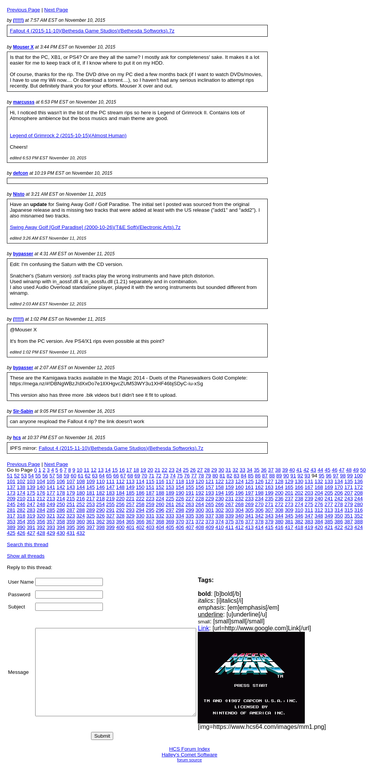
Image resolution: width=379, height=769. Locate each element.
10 (79, 470)
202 (299, 493)
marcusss (23, 102)
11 (86, 470)
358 (61, 521)
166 (299, 487)
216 (80, 498)
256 (120, 504)
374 (219, 521)
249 (51, 504)
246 (21, 504)
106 (61, 481)
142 (61, 487)
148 (120, 487)
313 (329, 510)
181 (90, 493)
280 (358, 504)
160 (239, 487)
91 (293, 476)
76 (187, 476)
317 (11, 516)
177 (51, 493)
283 (31, 510)
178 (61, 493)
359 (71, 521)
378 (259, 521)
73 (166, 476)
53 (24, 476)
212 (41, 498)
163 (269, 487)
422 (338, 527)
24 (179, 470)
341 (249, 516)
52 (17, 476)
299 (189, 510)
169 (329, 487)
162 (259, 487)
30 (221, 470)
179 (71, 493)
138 (21, 487)
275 (309, 504)
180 (80, 493)
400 (120, 527)
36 (264, 470)
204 (319, 493)
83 (236, 476)
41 (299, 470)
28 (207, 470)
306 (259, 510)
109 (90, 481)
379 (269, 521)
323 (71, 516)
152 (160, 487)
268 (239, 504)
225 (170, 498)
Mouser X (23, 47)
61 (80, 476)
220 (120, 498)
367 (150, 521)
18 (136, 470)
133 (329, 481)
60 (73, 476)
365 (130, 521)
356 (41, 521)
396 (80, 527)
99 (350, 476)
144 (80, 487)
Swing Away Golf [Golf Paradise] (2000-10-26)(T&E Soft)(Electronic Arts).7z (95, 227)
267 (229, 504)
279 (348, 504)
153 (170, 487)
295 (150, 510)
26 (193, 470)
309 (289, 510)
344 (279, 516)
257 (130, 504)
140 (41, 487)
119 (189, 481)
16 (122, 470)
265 (209, 504)
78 (201, 476)
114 (140, 481)
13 (101, 470)
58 (59, 476)
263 (189, 504)
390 (21, 527)
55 (38, 476)
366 (140, 521)
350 (338, 516)
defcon (20, 173)
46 (335, 470)
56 (45, 476)
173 (11, 493)
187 (150, 493)
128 (279, 481)
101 (11, 481)
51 (10, 476)
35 (257, 470)
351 (348, 516)
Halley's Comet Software (190, 755)
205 (329, 493)
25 (186, 470)
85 (251, 476)
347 (309, 516)
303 (229, 510)
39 (285, 470)
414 (259, 527)
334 (180, 516)
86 (258, 476)
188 (160, 493)
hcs (17, 437)
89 (279, 476)
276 (319, 504)
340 (239, 516)
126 (259, 481)
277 (329, 504)
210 (21, 498)
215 (71, 498)
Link (222, 628)
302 (219, 510)
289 (90, 510)
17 (129, 470)
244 (358, 498)
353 (11, 521)
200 (279, 493)
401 (130, 527)
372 (199, 521)
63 (95, 476)
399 (110, 527)
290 (100, 510)
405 (170, 527)
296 (160, 510)
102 (21, 481)
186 (140, 493)
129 (289, 481)
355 (31, 521)
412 (239, 527)
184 (120, 493)
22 (165, 470)
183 (110, 493)
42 (306, 470)
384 (319, 521)
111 (110, 481)
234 (259, 498)
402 (140, 527)
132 (319, 481)
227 (189, 498)
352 (358, 516)
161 (249, 487)
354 (21, 521)
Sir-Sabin (23, 411)
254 (100, 504)
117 (170, 481)
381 (289, 521)
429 (51, 533)
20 (150, 470)
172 (358, 487)
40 (292, 470)
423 (348, 527)
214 (61, 498)
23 (171, 470)
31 (228, 470)
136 (358, 481)
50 (363, 470)
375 (229, 521)
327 (110, 516)
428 (41, 533)
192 (199, 493)
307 (269, 510)
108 (80, 481)
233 (249, 498)
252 (80, 504)
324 (80, 516)
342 (259, 516)
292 (120, 510)
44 (320, 470)
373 (209, 521)
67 (123, 476)
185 (130, 493)
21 (157, 470)
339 (229, 516)
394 (61, 527)
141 (51, 487)
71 (152, 476)
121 (209, 481)
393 (51, 527)
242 (338, 498)
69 (137, 476)
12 (93, 470)
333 (170, 516)
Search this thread (27, 544)
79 (208, 476)
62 (88, 476)
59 (66, 476)
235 (269, 498)
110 (100, 481)
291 (110, 510)
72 (158, 476)
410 (219, 527)
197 (249, 493)
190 (180, 493)
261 (170, 504)
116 (160, 481)
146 (100, 487)
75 (180, 476)
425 (11, 533)
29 (214, 470)
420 (319, 527)
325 (90, 516)
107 (71, 481)
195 (229, 493)
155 (189, 487)
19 (143, 470)
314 (338, 510)
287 (71, 510)
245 (11, 504)
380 (279, 521)
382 (299, 521)
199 (269, 493)
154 (180, 487)
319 (31, 516)
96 (329, 476)
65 (109, 476)
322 (61, 516)
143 (71, 487)
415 (269, 527)
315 (348, 510)
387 (348, 521)
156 (199, 487)
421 (329, 527)
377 (249, 521)
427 (31, 533)
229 (209, 498)
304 (239, 510)
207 (348, 493)
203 (309, 493)
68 (130, 476)
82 (229, 476)
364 (120, 521)
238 (299, 498)
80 (215, 476)
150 (140, 487)
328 (120, 516)
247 (31, 504)
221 (130, 498)
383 (309, 521)
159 (229, 487)
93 (307, 476)
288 (80, 510)
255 (110, 504)
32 (235, 470)
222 (140, 498)
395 (71, 527)
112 (120, 481)
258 (140, 504)
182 (100, 493)
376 (239, 521)
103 (31, 481)
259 (150, 504)
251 (71, 504)
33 (243, 470)
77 (194, 476)
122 (219, 481)
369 (170, 521)
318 (21, 516)
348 (319, 516)
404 (160, 527)
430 (61, 533)
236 (279, 498)
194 (219, 493)
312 (319, 510)
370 (180, 521)
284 (41, 510)
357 (51, 521)
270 (259, 504)
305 (249, 510)
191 (189, 493)
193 (209, 493)
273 (289, 504)
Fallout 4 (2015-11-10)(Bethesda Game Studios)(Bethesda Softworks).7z (92, 31)
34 (249, 470)
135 (348, 481)
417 (289, 527)
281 (11, 510)
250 (61, 504)
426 (21, 533)
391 (31, 527)
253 (90, 504)
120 (199, 481)
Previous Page (23, 10)
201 (289, 493)
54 (31, 476)
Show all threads (26, 556)
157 (209, 487)
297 (170, 510)
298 (180, 510)
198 (259, 493)
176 (41, 493)
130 (299, 481)
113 (130, 481)
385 (329, 521)
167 (309, 487)
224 (160, 498)
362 (100, 521)
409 (209, 527)
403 (150, 527)
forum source (189, 760)
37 (271, 470)
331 (150, 516)
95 (321, 476)
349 (329, 516)
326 (100, 516)
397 (90, 527)
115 (150, 481)
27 (200, 470)
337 (209, 516)
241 (329, 498)
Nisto (18, 194)
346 (299, 516)
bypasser (23, 253)
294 (140, 510)
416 (279, 527)
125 (249, 481)
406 (180, 527)
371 (189, 521)
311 (309, 510)
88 (272, 476)
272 (279, 504)
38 (278, 470)
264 (199, 504)
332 (160, 516)
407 (189, 527)
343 (269, 516)
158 (219, 487)
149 (130, 487)
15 (115, 470)
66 (116, 476)
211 (31, 498)
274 (299, 504)
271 (269, 504)
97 (335, 476)
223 (150, 498)
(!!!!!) (18, 20)
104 (41, 481)
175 (31, 493)
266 (219, 504)
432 (80, 533)
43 (313, 470)
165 (289, 487)
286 (61, 510)
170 (338, 487)
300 (199, 510)
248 (41, 504)
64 (102, 476)
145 (90, 487)
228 (199, 498)
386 (338, 521)
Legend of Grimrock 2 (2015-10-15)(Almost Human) (68, 135)
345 (289, 516)
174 (21, 493)
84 (244, 476)
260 (160, 504)
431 (71, 533)
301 (209, 510)
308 (279, 510)
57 (52, 476)
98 (343, 476)
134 (338, 481)
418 (299, 527)
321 (51, 516)
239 (309, 498)
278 (338, 504)
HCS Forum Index (189, 749)
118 (180, 481)
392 (41, 527)
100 (358, 476)
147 (110, 487)
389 (11, 527)
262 (180, 504)
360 (80, 521)
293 (130, 510)
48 (349, 470)
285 (51, 510)
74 (173, 476)
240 (319, 498)
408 (199, 527)
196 (239, 493)
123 (229, 481)
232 (239, 498)
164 (279, 487)
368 (160, 521)
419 (309, 527)
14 (108, 470)
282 (21, 510)
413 (249, 527)
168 (319, 487)
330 (140, 516)
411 (229, 527)
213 (51, 498)
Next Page (56, 10)
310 (299, 510)
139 (31, 487)
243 (348, 498)
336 (199, 516)
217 (90, 498)
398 (100, 527)
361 (90, 521)
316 (358, 510)
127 (269, 481)
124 (239, 481)
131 (309, 481)
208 (358, 493)
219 (110, 498)
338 (219, 516)
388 (358, 521)
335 (189, 516)
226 (180, 498)
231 (229, 498)
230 (219, 498)
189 (170, 493)
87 (265, 476)
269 (249, 504)
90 (286, 476)
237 (289, 498)
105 (51, 481)
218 (100, 498)
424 (358, 527)
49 (356, 470)
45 (327, 470)
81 (222, 476)
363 (110, 521)
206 (338, 493)
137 (11, 487)
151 (150, 487)
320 (41, 516)
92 (300, 476)
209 (11, 498)
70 (144, 476)
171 (348, 487)
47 (342, 470)
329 (130, 516)
